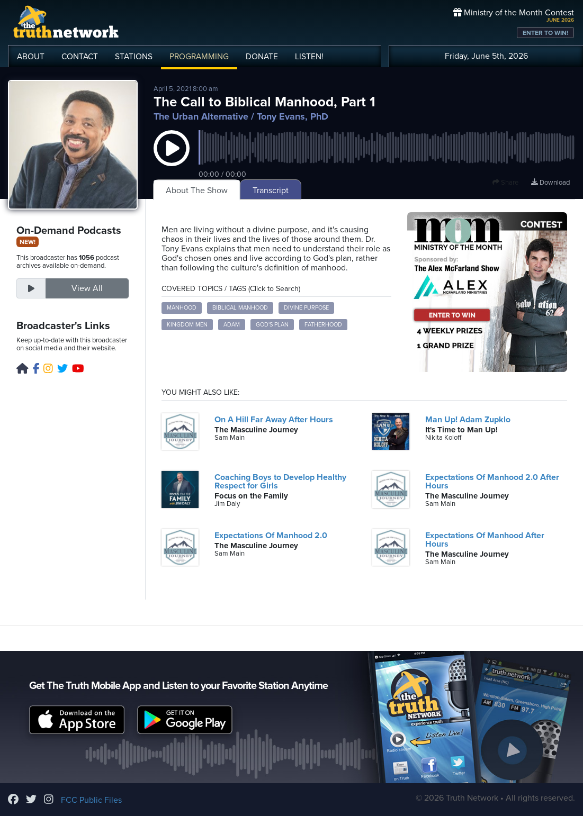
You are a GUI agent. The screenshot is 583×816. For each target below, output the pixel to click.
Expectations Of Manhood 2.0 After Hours (492, 481)
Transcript (271, 190)
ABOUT (30, 56)
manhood (181, 307)
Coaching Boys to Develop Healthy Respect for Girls (280, 481)
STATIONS (134, 56)
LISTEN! (309, 56)
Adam (231, 324)
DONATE (262, 56)
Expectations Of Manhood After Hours (484, 539)
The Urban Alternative (201, 116)
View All (87, 288)
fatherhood (323, 324)
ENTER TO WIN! (545, 33)
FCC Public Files (91, 800)
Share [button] (505, 182)
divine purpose (306, 307)
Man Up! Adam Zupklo (467, 419)
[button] (172, 158)
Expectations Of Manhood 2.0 (270, 535)
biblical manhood (240, 307)
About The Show (197, 190)
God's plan (272, 324)
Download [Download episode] (550, 182)
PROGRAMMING (199, 56)
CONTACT (79, 56)
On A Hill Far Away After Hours (273, 419)
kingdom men (187, 324)
